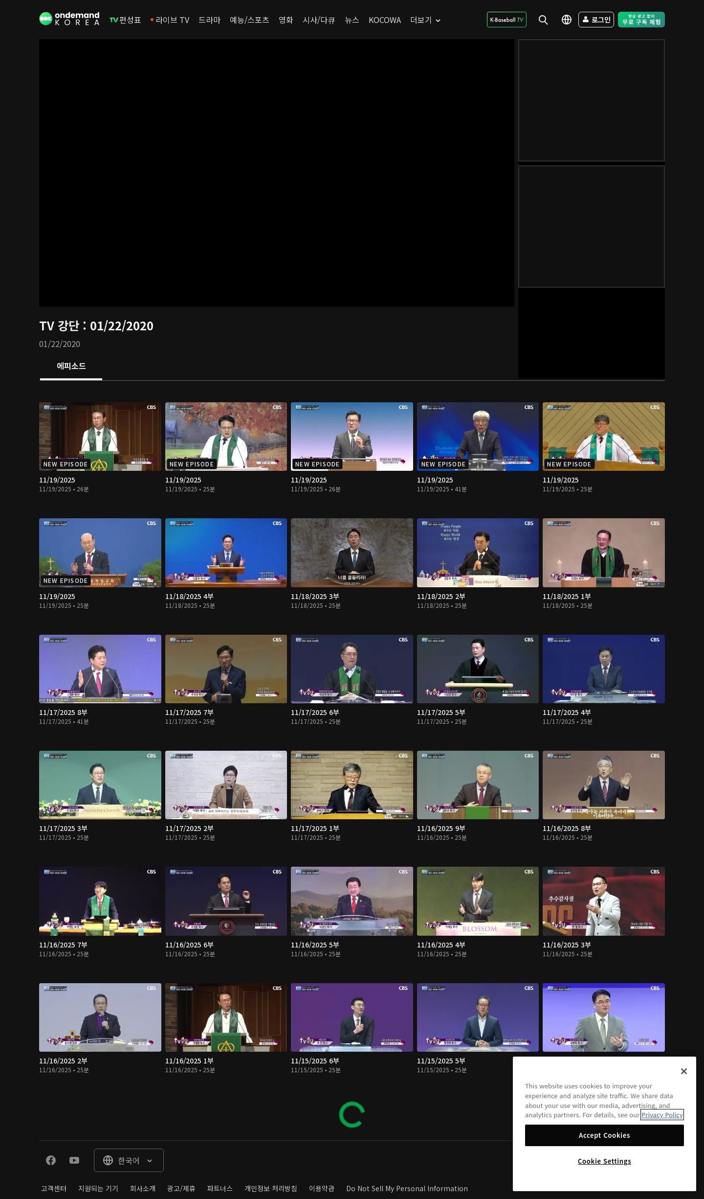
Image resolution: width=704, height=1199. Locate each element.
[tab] (71, 366)
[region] (604, 1124)
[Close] (684, 1071)
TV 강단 (61, 325)
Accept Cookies (604, 1135)
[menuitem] (125, 19)
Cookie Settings (604, 1161)
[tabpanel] (352, 760)
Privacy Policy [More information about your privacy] (662, 1114)
